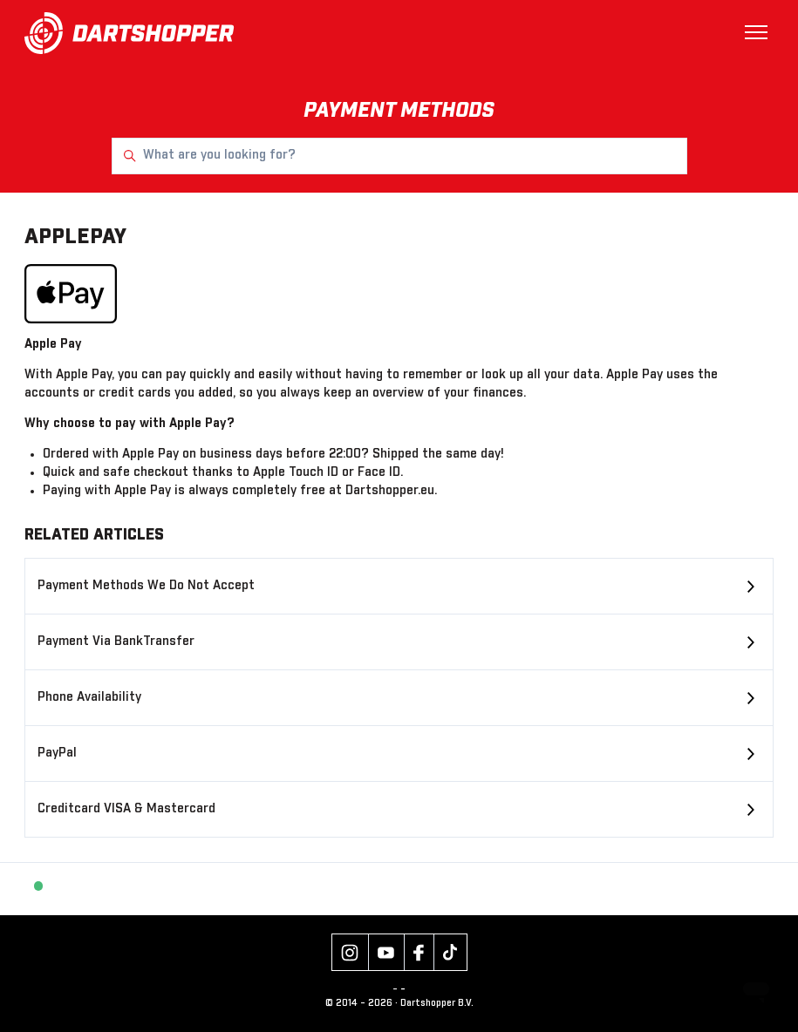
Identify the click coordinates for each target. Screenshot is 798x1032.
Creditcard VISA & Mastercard (126, 809)
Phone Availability (89, 697)
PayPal (57, 753)
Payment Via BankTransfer (116, 641)
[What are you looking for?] (399, 156)
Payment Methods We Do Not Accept (146, 586)
